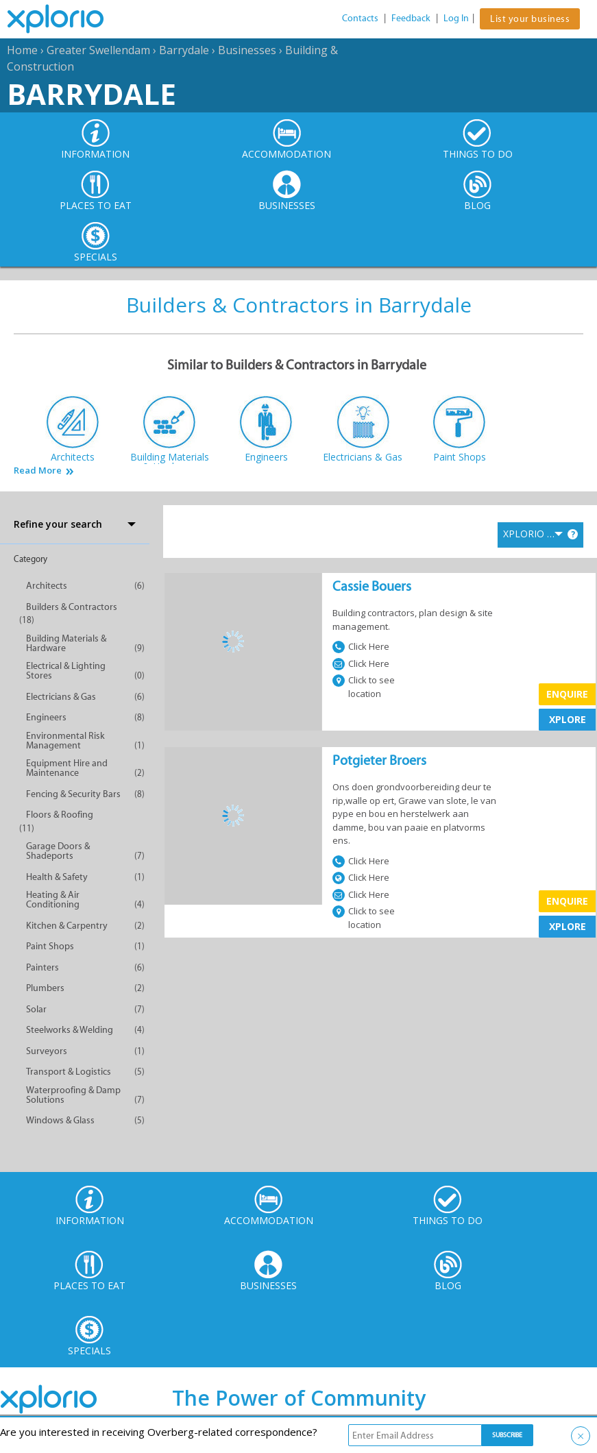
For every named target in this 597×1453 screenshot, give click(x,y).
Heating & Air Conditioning (53, 899)
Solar (36, 1009)
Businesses (247, 50)
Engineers (46, 717)
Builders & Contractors (71, 607)
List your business (530, 19)
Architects (46, 585)
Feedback (410, 18)
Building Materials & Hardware (66, 643)
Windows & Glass (60, 1120)
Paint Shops (50, 946)
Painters (42, 967)
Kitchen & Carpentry (67, 925)
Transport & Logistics (68, 1071)
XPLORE (567, 719)
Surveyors (46, 1051)
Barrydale (184, 50)
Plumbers (45, 988)
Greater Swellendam (98, 50)
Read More (38, 470)
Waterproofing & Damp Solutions (73, 1095)
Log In (456, 18)
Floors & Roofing (59, 814)
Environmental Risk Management (65, 740)
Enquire (567, 693)
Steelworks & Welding (69, 1030)
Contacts (360, 18)
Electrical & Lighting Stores (66, 670)
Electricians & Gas (61, 697)
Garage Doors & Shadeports (58, 851)
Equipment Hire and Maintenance (67, 768)
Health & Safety (57, 877)
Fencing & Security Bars (73, 794)
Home (22, 50)
